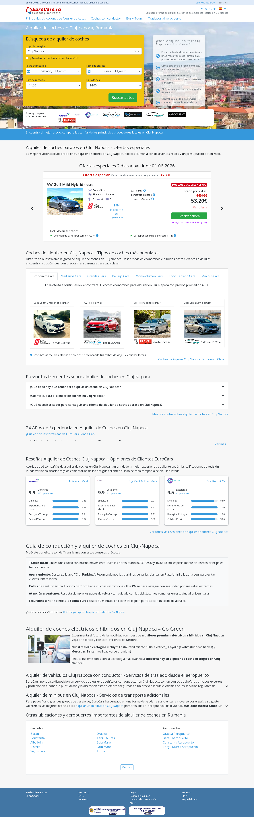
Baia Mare (104, 742)
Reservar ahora (189, 216)
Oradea (102, 734)
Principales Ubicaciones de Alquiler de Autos (56, 18)
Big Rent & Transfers (143, 481)
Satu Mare (104, 747)
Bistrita (35, 747)
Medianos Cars (71, 276)
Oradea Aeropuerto (176, 734)
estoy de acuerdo (205, 2)
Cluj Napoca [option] (36, 51)
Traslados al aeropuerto (164, 18)
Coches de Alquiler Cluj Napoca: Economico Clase (191, 359)
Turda (101, 751)
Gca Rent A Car (217, 481)
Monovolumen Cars (149, 276)
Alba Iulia (36, 742)
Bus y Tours (134, 18)
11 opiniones (114, 493)
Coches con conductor (106, 18)
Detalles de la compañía (143, 799)
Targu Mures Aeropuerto (180, 747)
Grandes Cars (96, 276)
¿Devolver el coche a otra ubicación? (54, 58)
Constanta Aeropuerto (178, 742)
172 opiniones (45, 493)
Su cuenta (208, 9)
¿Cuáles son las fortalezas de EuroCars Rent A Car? (60, 434)
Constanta (37, 738)
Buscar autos (123, 97)
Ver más (220, 444)
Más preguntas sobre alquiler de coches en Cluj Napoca (190, 414)
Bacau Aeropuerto (175, 738)
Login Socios (33, 795)
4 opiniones (182, 493)
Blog (184, 795)
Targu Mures (106, 738)
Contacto (83, 799)
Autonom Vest (78, 481)
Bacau (34, 734)
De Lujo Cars (120, 276)
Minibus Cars (210, 276)
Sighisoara (37, 751)
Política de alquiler (140, 795)
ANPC (133, 803)
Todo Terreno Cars (182, 276)
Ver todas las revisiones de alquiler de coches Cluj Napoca (189, 532)
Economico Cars (44, 276)
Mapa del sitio (189, 799)
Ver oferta (200, 207)
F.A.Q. (81, 795)
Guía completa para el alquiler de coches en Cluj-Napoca (93, 612)
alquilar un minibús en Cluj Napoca (100, 706)
